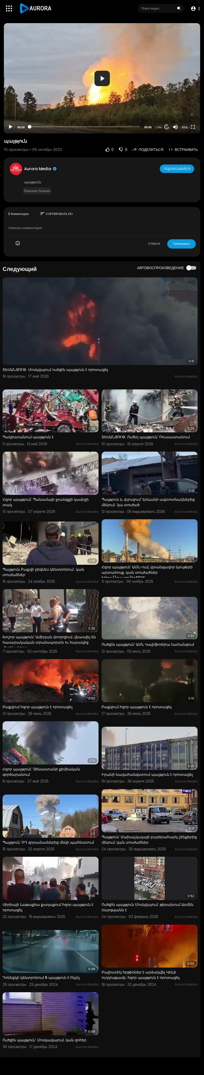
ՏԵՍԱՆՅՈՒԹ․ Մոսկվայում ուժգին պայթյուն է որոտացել (55, 369)
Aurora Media (40, 168)
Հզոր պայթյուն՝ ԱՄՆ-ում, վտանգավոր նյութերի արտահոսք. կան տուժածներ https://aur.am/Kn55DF (147, 572)
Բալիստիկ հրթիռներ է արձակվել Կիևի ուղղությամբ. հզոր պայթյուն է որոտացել (141, 975)
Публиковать (181, 244)
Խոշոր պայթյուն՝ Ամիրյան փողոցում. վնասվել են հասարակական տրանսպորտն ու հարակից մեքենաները (49, 642)
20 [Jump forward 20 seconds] (167, 127)
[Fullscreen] (193, 127)
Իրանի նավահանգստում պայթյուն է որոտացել (147, 774)
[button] (194, 8)
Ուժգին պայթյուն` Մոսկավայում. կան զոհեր (44, 1040)
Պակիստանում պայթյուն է (28, 437)
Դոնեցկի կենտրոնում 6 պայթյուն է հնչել (41, 977)
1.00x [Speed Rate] (158, 127)
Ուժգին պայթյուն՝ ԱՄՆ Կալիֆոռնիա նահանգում (148, 644)
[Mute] (175, 127)
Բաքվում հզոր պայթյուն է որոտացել (38, 706)
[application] (102, 78)
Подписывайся (177, 169)
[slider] (84, 126)
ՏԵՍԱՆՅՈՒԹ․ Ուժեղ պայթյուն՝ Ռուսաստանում (146, 437)
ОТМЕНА (154, 244)
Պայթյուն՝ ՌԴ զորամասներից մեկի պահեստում (48, 842)
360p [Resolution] (185, 127)
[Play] (10, 127)
